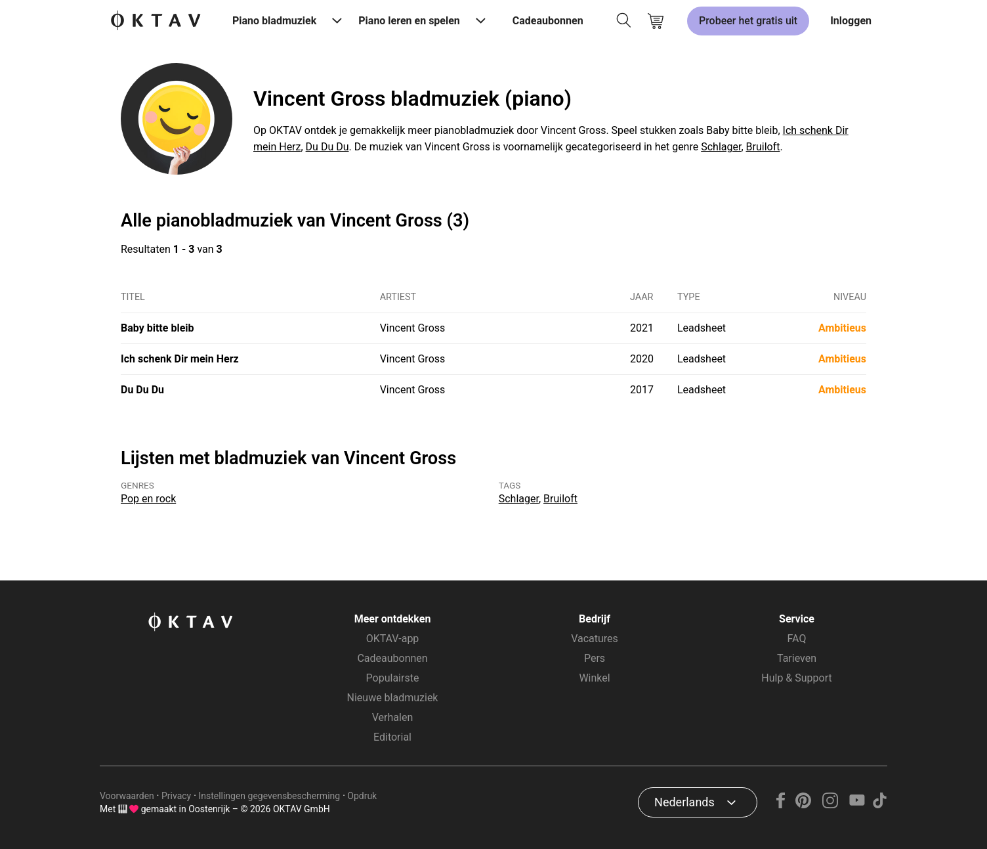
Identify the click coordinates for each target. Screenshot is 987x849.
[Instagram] (830, 804)
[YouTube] (857, 804)
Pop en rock (148, 498)
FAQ (797, 638)
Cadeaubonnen (548, 20)
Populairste (392, 678)
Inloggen (851, 20)
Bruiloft (763, 147)
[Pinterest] (803, 804)
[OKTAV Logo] (155, 21)
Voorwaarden (127, 796)
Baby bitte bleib (157, 328)
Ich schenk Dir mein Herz (180, 359)
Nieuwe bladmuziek (392, 697)
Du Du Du (327, 147)
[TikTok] (879, 804)
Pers (594, 658)
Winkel (594, 678)
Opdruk (362, 796)
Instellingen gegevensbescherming (269, 796)
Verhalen (392, 717)
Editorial (392, 737)
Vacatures (594, 638)
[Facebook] (781, 804)
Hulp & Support (796, 678)
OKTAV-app (392, 638)
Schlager (721, 147)
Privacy (176, 796)
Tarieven (796, 658)
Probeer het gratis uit (748, 20)
